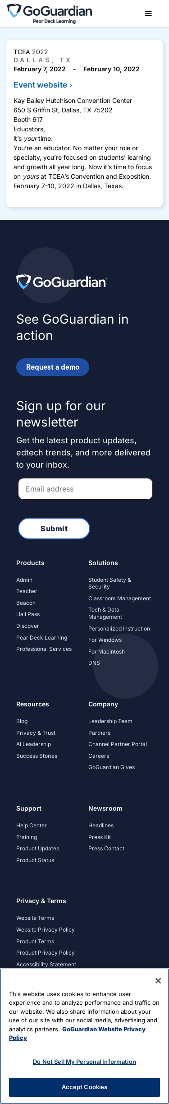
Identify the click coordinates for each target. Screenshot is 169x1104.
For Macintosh (106, 651)
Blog (21, 721)
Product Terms (35, 941)
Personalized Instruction (119, 628)
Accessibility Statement (46, 964)
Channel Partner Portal (117, 744)
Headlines (101, 825)
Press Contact (106, 848)
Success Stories (36, 755)
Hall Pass (28, 614)
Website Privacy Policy (45, 929)
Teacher (26, 591)
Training (26, 837)
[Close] (158, 981)
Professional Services (44, 648)
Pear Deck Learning (41, 637)
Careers (98, 755)
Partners (99, 732)
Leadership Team (110, 721)
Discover (27, 625)
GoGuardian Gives (111, 767)
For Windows (105, 639)
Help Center (31, 825)
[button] (148, 13)
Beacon (26, 602)
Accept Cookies (85, 1086)
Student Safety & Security (109, 583)
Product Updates (37, 848)
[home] (49, 13)
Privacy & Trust (35, 732)
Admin (24, 579)
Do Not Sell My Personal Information (84, 1061)
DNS (94, 662)
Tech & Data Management (105, 613)
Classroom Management (119, 598)
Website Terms (35, 917)
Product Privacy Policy (45, 952)
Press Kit (99, 837)
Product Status (35, 860)
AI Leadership (33, 744)
